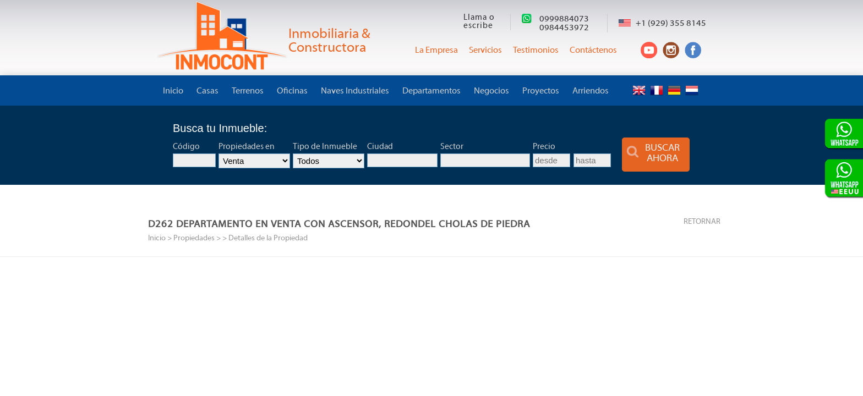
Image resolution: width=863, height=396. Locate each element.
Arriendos (590, 91)
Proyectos (540, 91)
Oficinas (292, 91)
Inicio (173, 91)
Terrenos (248, 91)
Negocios (491, 91)
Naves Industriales (355, 91)
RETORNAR (702, 222)
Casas (207, 91)
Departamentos (431, 91)
